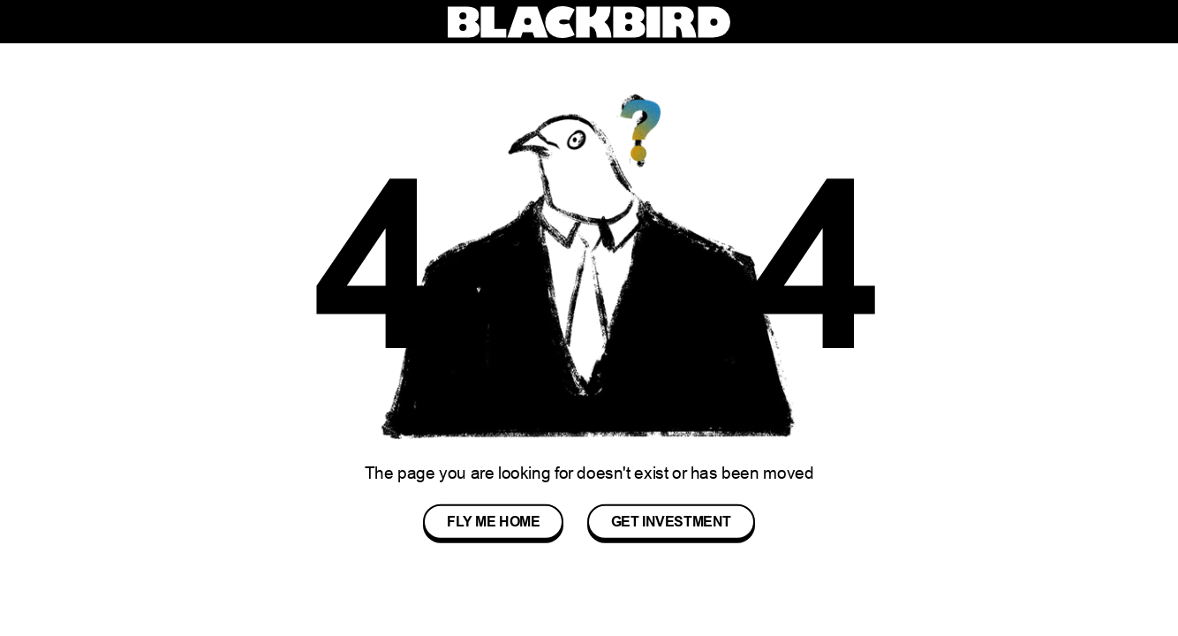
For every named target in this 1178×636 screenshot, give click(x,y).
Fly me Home (493, 521)
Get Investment (671, 521)
